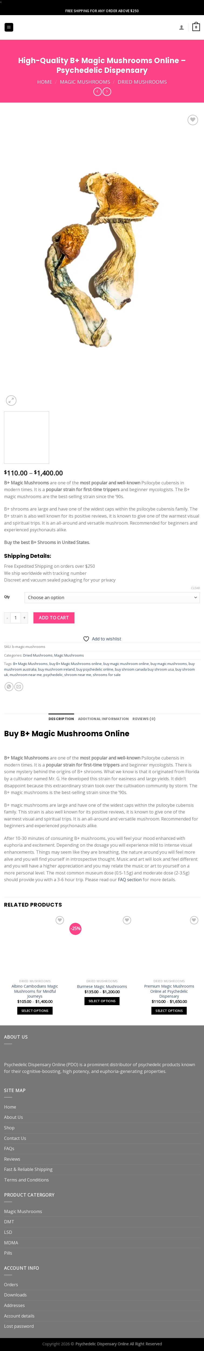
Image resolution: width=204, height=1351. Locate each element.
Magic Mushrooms (85, 81)
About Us (13, 1117)
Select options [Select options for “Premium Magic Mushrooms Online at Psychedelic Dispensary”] (169, 1011)
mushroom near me (26, 674)
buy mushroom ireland (56, 669)
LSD (8, 1232)
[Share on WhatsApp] (9, 686)
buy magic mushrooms (169, 663)
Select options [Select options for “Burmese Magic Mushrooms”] (102, 1001)
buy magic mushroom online (126, 663)
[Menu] (9, 27)
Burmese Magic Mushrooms (102, 986)
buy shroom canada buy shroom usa (144, 669)
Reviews (12, 1159)
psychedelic (53, 674)
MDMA (11, 1243)
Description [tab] (61, 719)
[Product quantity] (15, 617)
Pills (8, 1253)
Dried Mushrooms (142, 81)
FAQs (9, 1148)
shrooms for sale (107, 674)
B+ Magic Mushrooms (30, 663)
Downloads (15, 1295)
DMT (9, 1222)
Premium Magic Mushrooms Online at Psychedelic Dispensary (169, 991)
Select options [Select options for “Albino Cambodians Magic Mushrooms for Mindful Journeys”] (35, 1011)
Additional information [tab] (103, 719)
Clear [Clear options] (195, 588)
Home (44, 81)
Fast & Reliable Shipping (28, 1169)
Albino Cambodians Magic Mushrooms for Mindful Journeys (35, 991)
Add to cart (54, 618)
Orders (11, 1285)
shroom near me (77, 674)
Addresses (14, 1305)
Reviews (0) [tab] (143, 719)
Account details (19, 1316)
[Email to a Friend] (18, 686)
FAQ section (130, 880)
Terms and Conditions (26, 1180)
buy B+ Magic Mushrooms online (75, 663)
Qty (6, 597)
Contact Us (15, 1138)
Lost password (19, 1326)
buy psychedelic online (94, 669)
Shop (9, 1128)
